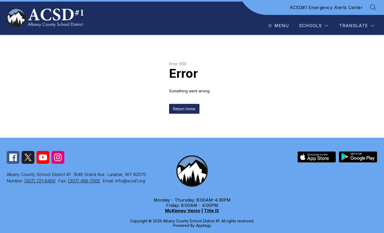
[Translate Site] (356, 25)
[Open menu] (278, 25)
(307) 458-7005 (84, 180)
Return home (184, 109)
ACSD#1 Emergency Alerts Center (326, 7)
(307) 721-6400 (39, 180)
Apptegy (203, 225)
